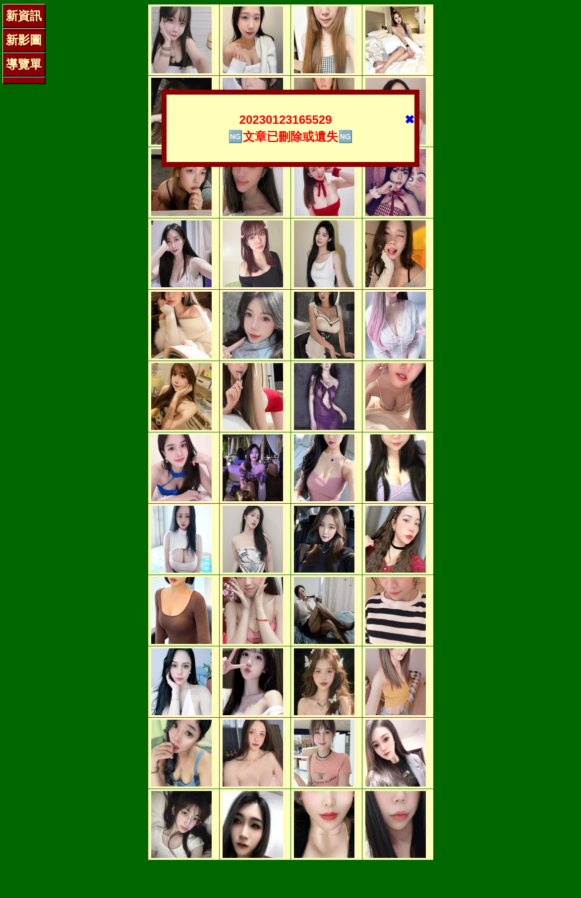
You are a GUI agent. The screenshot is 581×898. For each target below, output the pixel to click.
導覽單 (24, 64)
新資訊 (24, 15)
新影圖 (24, 40)
